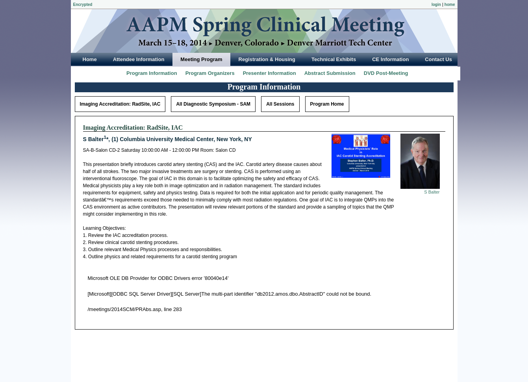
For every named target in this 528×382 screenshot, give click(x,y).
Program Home (327, 104)
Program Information (151, 73)
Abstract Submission (330, 73)
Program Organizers (210, 73)
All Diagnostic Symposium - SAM (213, 104)
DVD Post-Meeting (386, 73)
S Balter (431, 192)
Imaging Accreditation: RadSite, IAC (120, 104)
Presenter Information (269, 73)
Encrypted (83, 4)
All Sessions (280, 104)
